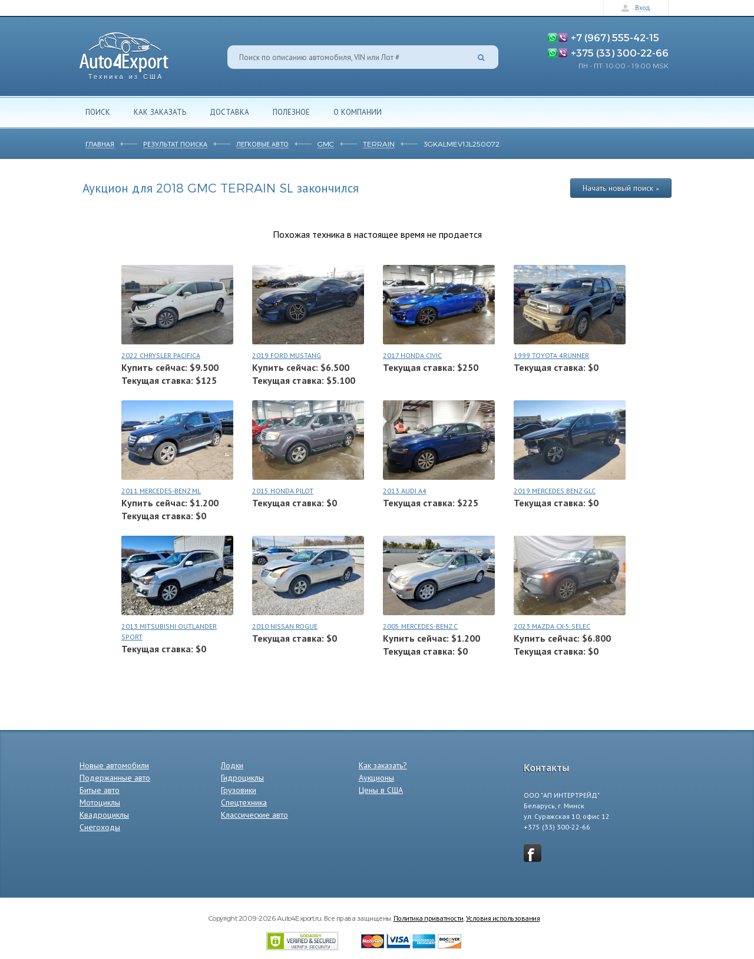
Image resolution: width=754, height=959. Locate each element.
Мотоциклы (100, 802)
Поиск (97, 112)
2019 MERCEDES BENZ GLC (555, 490)
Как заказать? (383, 765)
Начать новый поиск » (621, 188)
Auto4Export (124, 52)
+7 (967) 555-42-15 (615, 37)
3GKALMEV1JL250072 (462, 144)
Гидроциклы (242, 777)
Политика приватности (428, 918)
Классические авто (254, 814)
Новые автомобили (114, 765)
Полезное (291, 112)
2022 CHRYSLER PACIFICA (160, 355)
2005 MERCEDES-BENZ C (420, 626)
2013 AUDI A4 (404, 490)
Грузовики (238, 790)
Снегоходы (100, 827)
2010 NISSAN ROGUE (285, 626)
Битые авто (100, 790)
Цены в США (381, 790)
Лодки (232, 765)
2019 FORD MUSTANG (286, 355)
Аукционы (376, 777)
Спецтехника (244, 802)
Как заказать (160, 112)
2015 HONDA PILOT (282, 490)
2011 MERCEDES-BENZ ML (161, 490)
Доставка (229, 112)
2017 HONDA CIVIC (412, 355)
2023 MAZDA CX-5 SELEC (552, 626)
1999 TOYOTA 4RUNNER (551, 355)
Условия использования (503, 918)
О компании (357, 112)
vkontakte (532, 853)
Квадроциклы (104, 814)
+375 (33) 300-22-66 (620, 52)
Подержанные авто (115, 777)
